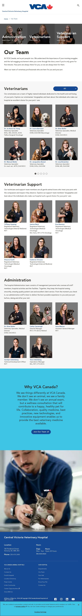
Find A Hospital (9, 582)
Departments (42, 576)
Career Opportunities (11, 596)
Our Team (41, 579)
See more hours (41, 560)
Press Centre (8, 589)
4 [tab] (44, 176)
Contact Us (7, 579)
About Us (7, 576)
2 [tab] (38, 176)
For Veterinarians (43, 585)
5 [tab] (46, 176)
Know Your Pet (42, 589)
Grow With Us (8, 599)
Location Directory (10, 585)
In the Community (9, 592)
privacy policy (21, 606)
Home (6, 19)
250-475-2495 (15, 562)
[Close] (78, 604)
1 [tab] (35, 176)
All (65, 89)
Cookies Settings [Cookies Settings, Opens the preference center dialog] (40, 612)
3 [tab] (41, 176)
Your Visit (41, 582)
